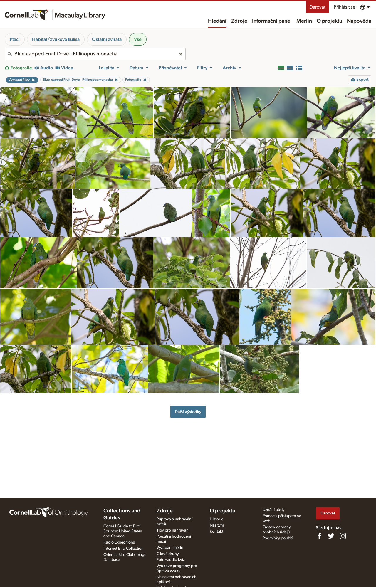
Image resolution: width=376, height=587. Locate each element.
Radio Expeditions (119, 542)
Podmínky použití (278, 538)
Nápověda (359, 21)
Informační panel (272, 21)
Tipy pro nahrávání (173, 530)
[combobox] (95, 54)
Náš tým (217, 525)
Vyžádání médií (170, 548)
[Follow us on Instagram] (342, 535)
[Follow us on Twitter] (331, 535)
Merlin (304, 21)
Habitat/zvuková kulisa (56, 39)
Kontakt (216, 531)
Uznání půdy (274, 510)
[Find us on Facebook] (319, 535)
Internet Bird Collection (123, 548)
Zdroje (239, 21)
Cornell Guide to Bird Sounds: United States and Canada (122, 531)
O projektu (329, 21)
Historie (216, 519)
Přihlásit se (344, 7)
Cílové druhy (168, 554)
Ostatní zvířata (107, 39)
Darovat (317, 7)
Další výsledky (188, 412)
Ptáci (15, 39)
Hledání (217, 21)
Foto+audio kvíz (171, 560)
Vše (138, 39)
